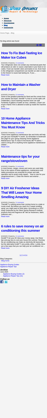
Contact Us (8, 27)
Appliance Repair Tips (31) (13, 276)
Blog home (5, 261)
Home (6, 18)
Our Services (9, 23)
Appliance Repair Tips (8, 267)
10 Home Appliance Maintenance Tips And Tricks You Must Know (23, 122)
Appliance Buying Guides (9, 265)
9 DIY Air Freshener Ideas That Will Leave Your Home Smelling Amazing (21, 192)
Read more (5, 75)
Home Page (4, 33)
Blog (6, 25)
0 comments (20, 63)
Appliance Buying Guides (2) (13, 274)
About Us (7, 20)
